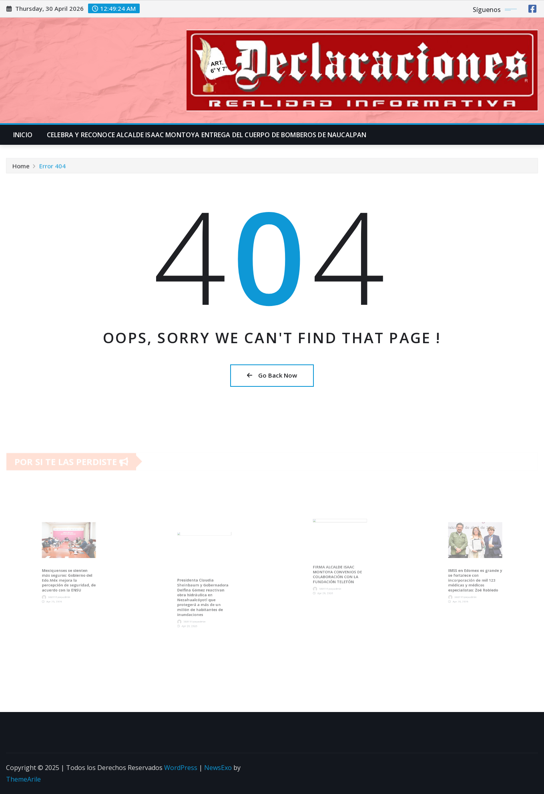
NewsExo (218, 767)
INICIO (22, 134)
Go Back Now (272, 375)
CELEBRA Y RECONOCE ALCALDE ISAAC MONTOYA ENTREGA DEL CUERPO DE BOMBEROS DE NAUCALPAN (206, 134)
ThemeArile (23, 779)
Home (21, 167)
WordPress (180, 767)
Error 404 (52, 167)
